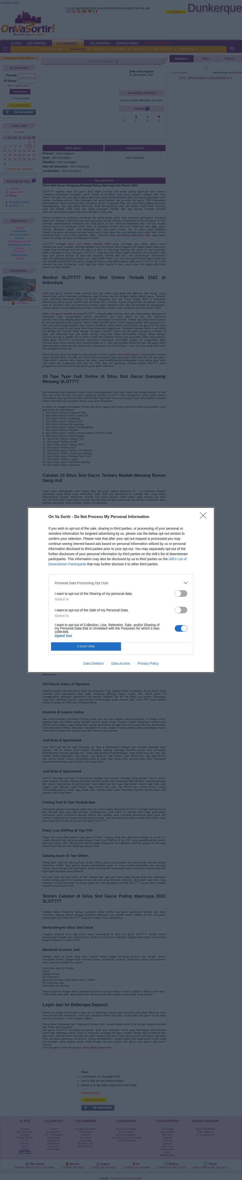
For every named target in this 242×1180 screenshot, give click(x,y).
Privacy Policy (148, 663)
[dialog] (121, 590)
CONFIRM (86, 646)
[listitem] (121, 582)
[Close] (204, 517)
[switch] (181, 593)
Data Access (120, 663)
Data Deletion (93, 663)
